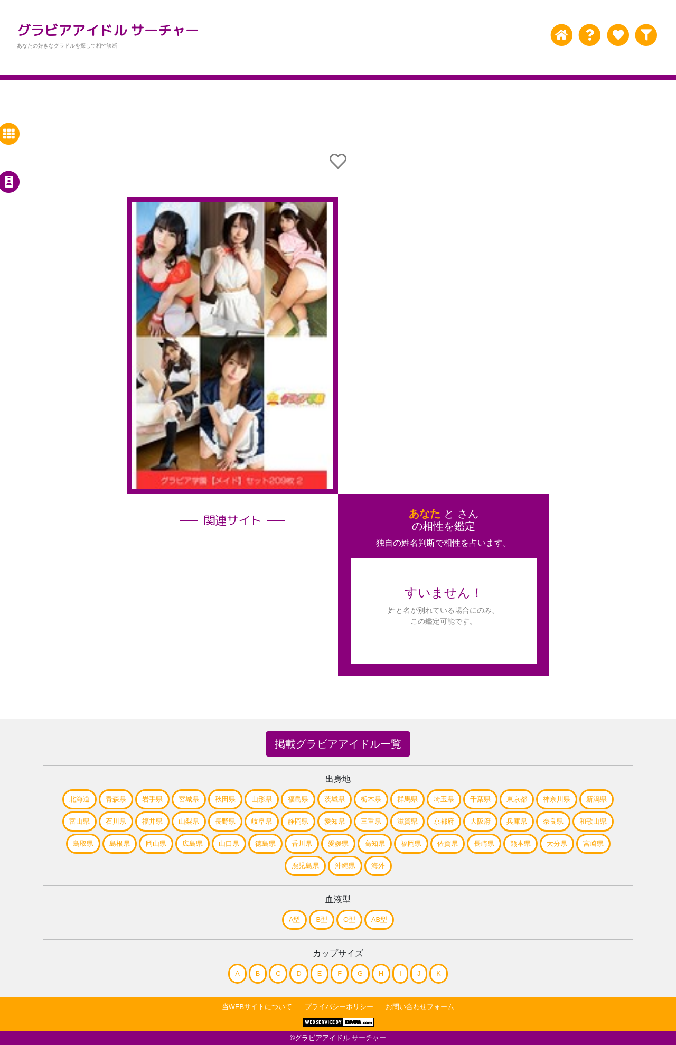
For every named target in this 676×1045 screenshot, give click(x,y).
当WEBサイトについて (257, 1007)
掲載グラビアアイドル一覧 (338, 744)
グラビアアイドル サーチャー (108, 30)
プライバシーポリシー (339, 1007)
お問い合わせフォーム (420, 1007)
